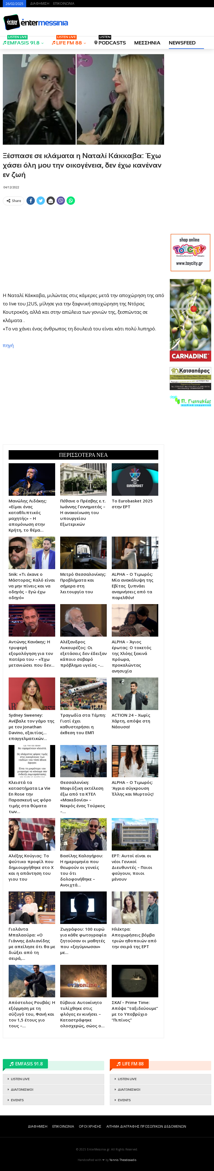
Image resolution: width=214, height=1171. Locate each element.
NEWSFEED (182, 43)
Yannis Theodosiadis (123, 1160)
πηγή (8, 345)
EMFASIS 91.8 (21, 41)
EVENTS (17, 1100)
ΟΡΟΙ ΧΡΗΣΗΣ (90, 1126)
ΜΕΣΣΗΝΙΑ (147, 43)
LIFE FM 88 (67, 41)
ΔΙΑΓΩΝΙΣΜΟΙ (22, 1090)
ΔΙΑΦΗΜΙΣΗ (39, 3)
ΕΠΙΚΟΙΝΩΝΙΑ (63, 3)
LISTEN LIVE (20, 1079)
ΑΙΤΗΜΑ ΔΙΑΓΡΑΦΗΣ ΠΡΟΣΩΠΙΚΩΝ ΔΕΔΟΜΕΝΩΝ (146, 1126)
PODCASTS (110, 41)
